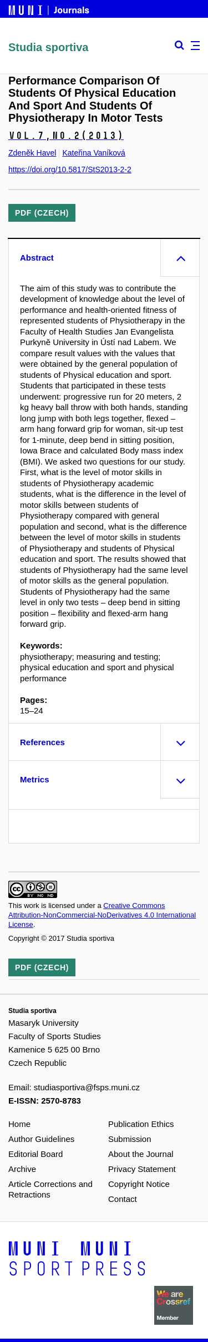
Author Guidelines (41, 1139)
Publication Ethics (141, 1124)
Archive (22, 1169)
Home (19, 1124)
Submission (129, 1139)
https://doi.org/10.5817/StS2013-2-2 (69, 169)
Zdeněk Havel (32, 152)
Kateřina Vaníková (93, 152)
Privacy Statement (142, 1169)
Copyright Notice (139, 1184)
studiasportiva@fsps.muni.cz (87, 1087)
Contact (122, 1199)
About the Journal (141, 1154)
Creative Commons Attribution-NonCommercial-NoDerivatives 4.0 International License (102, 915)
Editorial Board (35, 1154)
